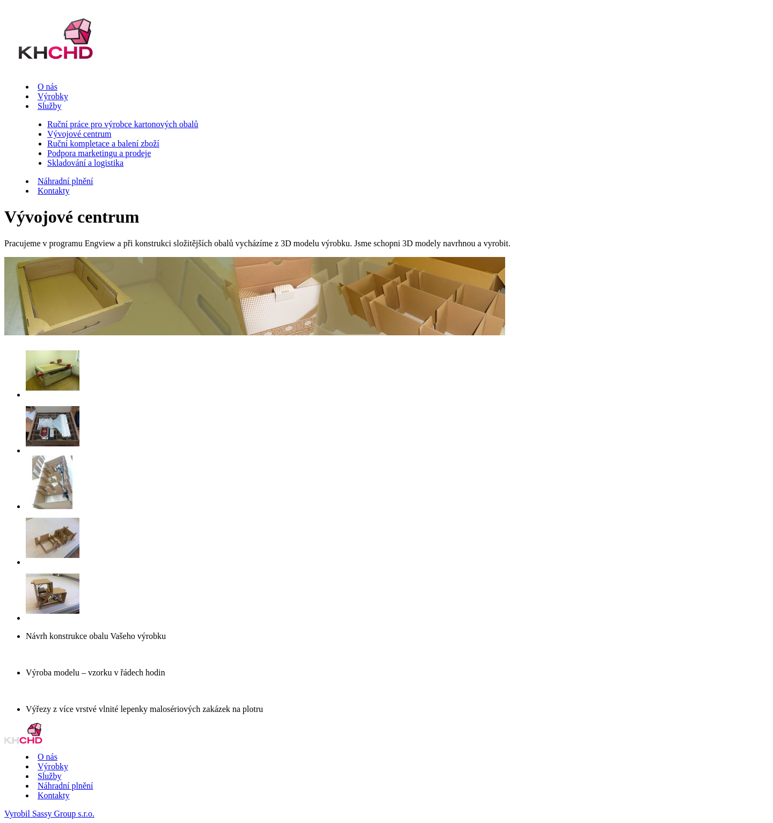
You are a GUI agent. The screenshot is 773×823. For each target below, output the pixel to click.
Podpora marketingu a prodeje (99, 153)
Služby (49, 106)
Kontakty (54, 190)
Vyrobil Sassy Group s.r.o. (49, 813)
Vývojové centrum (79, 133)
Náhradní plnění (65, 181)
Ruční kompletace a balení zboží (103, 143)
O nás (47, 86)
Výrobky (53, 96)
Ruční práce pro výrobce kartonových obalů (122, 124)
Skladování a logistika (85, 162)
